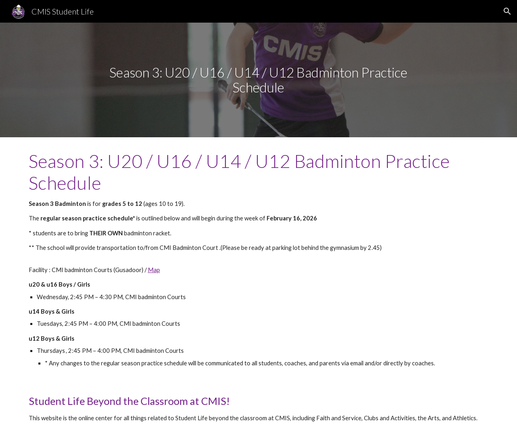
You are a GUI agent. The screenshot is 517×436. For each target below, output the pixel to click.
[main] (258, 80)
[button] (507, 11)
